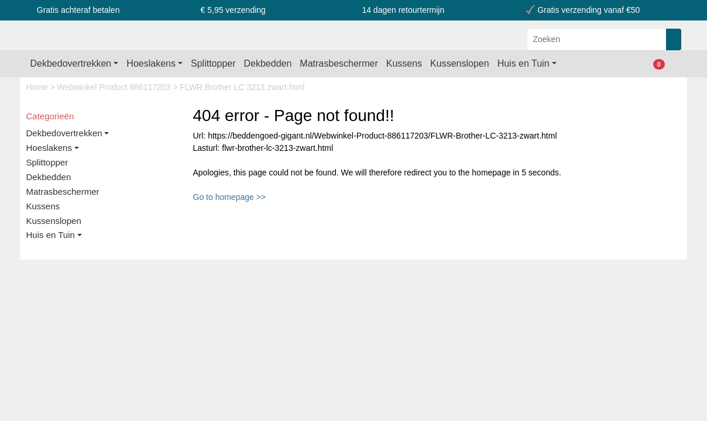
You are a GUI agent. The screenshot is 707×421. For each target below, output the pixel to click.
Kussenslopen (459, 63)
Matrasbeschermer (338, 63)
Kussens (404, 63)
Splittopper (213, 63)
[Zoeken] (597, 39)
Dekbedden (268, 63)
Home (38, 87)
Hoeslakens (151, 63)
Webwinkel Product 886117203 (115, 87)
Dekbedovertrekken (71, 63)
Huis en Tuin (523, 63)
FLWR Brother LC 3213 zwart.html (242, 87)
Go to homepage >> (229, 197)
